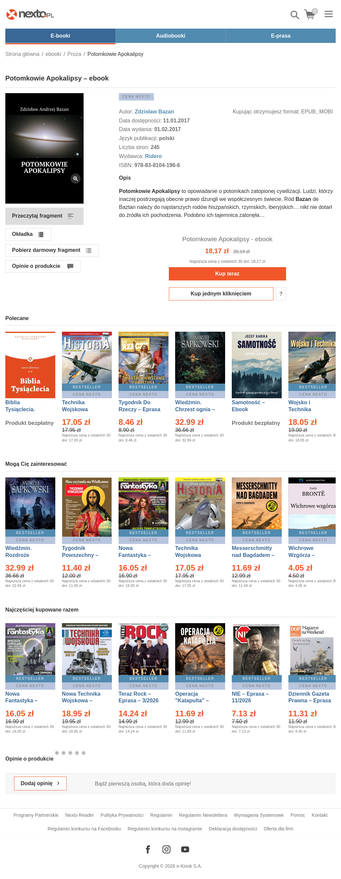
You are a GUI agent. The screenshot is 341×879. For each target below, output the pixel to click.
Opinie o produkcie (36, 266)
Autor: (127, 111)
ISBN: (126, 165)
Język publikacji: (139, 138)
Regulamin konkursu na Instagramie (165, 828)
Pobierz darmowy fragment (46, 250)
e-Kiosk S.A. (189, 866)
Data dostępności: (141, 120)
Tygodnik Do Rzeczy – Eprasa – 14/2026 (139, 409)
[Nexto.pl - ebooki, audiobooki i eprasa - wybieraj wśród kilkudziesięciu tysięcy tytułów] (30, 14)
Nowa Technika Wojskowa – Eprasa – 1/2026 (82, 701)
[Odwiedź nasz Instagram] (166, 849)
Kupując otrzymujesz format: (266, 111)
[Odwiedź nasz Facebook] (148, 849)
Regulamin (161, 815)
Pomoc (297, 815)
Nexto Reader (79, 815)
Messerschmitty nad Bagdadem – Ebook (253, 555)
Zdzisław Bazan (154, 111)
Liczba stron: (135, 147)
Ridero (153, 156)
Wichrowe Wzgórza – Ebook (301, 555)
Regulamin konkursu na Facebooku (84, 828)
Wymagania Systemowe (259, 815)
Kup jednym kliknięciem (221, 293)
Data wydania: (136, 129)
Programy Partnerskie (36, 815)
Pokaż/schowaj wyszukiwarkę (295, 15)
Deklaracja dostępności (233, 828)
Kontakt (319, 815)
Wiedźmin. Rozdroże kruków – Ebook (25, 555)
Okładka (22, 234)
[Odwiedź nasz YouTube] (185, 849)
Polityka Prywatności (122, 815)
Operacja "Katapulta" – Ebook (192, 701)
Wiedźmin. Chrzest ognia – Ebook (195, 409)
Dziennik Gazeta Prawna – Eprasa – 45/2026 (309, 701)
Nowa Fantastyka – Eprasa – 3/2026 (139, 555)
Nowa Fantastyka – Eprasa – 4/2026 (25, 701)
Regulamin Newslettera (203, 815)
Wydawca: (132, 156)
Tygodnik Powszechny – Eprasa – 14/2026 (83, 555)
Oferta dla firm (278, 828)
